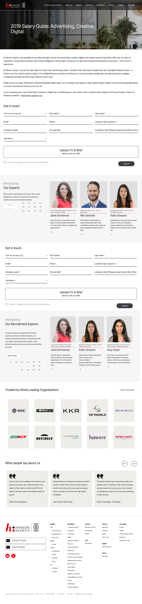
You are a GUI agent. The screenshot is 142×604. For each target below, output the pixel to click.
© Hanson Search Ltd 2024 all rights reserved (19, 594)
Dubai (54, 544)
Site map (70, 594)
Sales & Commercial (73, 574)
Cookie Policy (61, 594)
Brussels (54, 558)
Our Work (105, 556)
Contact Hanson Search (52, 5)
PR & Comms (71, 564)
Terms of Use (40, 594)
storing (19, 162)
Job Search (88, 543)
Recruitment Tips (124, 540)
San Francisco (56, 530)
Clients (111, 5)
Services (89, 5)
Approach (105, 527)
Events (121, 527)
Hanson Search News (126, 534)
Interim (87, 534)
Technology (71, 584)
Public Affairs (71, 567)
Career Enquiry (16, 540)
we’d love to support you (31, 95)
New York (55, 537)
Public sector (71, 570)
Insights (120, 5)
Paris (53, 561)
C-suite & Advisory (73, 527)
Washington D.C (57, 534)
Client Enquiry (15, 547)
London (54, 571)
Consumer (70, 530)
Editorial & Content (73, 540)
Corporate (70, 534)
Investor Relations (72, 587)
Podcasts (122, 537)
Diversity (104, 530)
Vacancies (131, 5)
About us (69, 5)
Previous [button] (23, 203)
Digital (69, 537)
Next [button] (23, 207)
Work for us (105, 537)
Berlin (54, 554)
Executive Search (90, 527)
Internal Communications (75, 557)
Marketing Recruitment (74, 560)
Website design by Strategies (84, 594)
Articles (121, 530)
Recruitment (88, 530)
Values (104, 534)
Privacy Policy (50, 594)
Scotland (55, 568)
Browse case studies (127, 390)
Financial (70, 544)
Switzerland (55, 551)
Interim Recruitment (73, 554)
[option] (63, 206)
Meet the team (10, 207)
